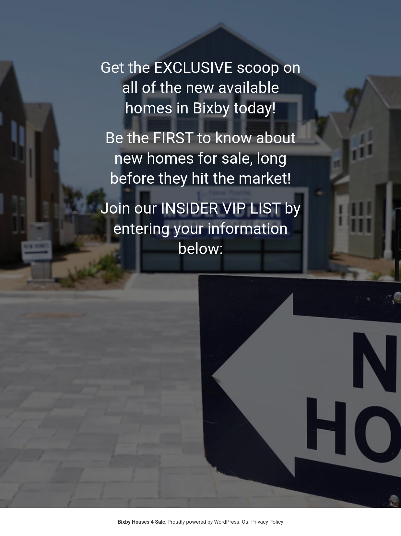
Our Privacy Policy (262, 522)
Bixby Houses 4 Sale (141, 522)
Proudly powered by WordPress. (205, 522)
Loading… (116, 363)
